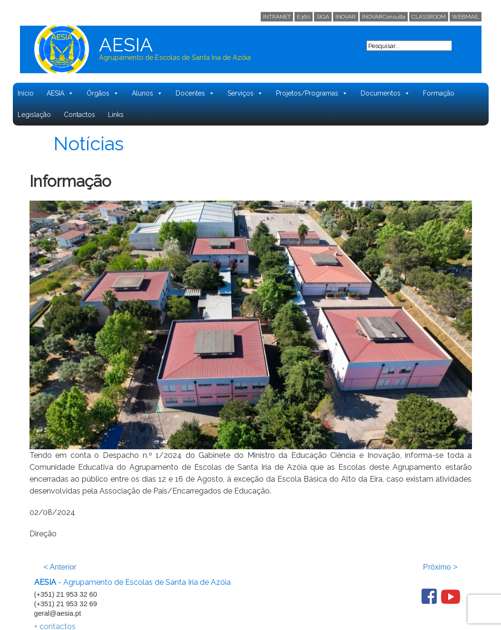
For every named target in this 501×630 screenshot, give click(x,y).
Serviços (245, 93)
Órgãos (103, 93)
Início (26, 93)
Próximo (440, 567)
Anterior (60, 567)
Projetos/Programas (312, 93)
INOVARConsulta (383, 16)
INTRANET (277, 16)
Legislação (34, 114)
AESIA (60, 93)
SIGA (322, 16)
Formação (438, 93)
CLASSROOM (429, 16)
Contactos (79, 114)
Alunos (147, 93)
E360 (303, 16)
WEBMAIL (465, 16)
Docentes (195, 93)
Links (116, 114)
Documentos (385, 93)
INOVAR (345, 16)
